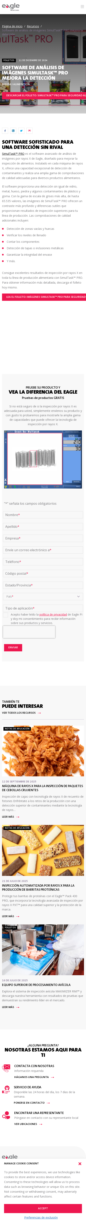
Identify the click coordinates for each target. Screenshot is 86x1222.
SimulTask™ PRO (13, 154)
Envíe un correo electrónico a (28, 550)
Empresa (13, 538)
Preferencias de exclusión (41, 1217)
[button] (80, 1164)
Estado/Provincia (19, 585)
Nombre (12, 515)
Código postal (16, 573)
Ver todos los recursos (21, 713)
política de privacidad (53, 614)
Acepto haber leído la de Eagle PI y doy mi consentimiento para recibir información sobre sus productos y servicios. (46, 619)
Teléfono (13, 562)
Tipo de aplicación (20, 608)
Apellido (12, 526)
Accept (43, 1208)
